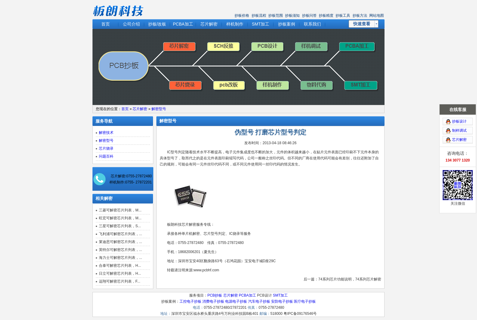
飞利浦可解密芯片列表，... (120, 234)
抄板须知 (292, 15)
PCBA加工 (183, 24)
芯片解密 (209, 24)
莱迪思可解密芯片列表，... (120, 242)
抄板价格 (242, 15)
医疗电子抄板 (305, 301)
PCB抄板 (214, 295)
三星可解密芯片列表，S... (120, 226)
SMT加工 (261, 24)
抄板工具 (343, 15)
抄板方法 (360, 15)
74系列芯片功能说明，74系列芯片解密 (349, 279)
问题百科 (106, 156)
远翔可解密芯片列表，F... (119, 281)
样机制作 (234, 24)
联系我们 (312, 24)
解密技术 (106, 132)
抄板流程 (259, 15)
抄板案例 (286, 24)
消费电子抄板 (213, 301)
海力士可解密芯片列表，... (120, 258)
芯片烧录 (106, 148)
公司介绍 (131, 24)
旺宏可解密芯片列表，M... (120, 218)
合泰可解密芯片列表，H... (120, 265)
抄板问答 (309, 15)
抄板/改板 (157, 24)
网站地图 (376, 15)
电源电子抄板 (236, 301)
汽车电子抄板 (259, 301)
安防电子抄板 (282, 301)
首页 (105, 24)
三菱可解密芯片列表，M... (120, 210)
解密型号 (158, 109)
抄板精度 (326, 15)
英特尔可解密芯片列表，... (120, 250)
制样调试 (459, 122)
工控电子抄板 (190, 301)
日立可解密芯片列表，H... (120, 273)
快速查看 (361, 23)
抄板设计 (459, 113)
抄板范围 (275, 15)
